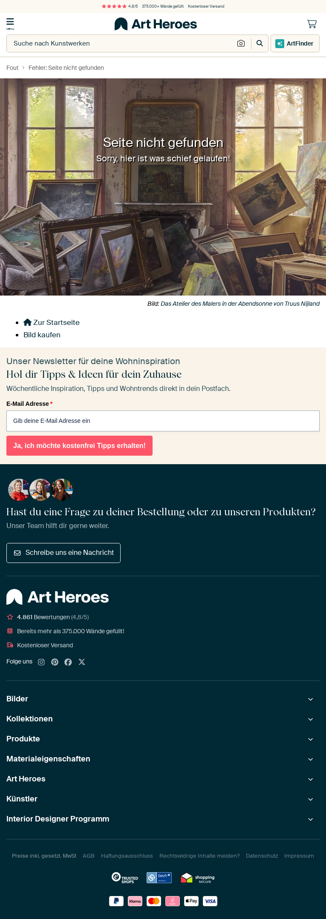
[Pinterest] (55, 663)
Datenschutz (262, 855)
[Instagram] (41, 663)
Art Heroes (26, 779)
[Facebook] (68, 663)
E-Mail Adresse (29, 403)
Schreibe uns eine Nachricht (63, 552)
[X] (82, 663)
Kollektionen (29, 719)
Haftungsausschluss (127, 855)
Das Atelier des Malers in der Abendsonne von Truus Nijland (240, 303)
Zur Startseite (51, 322)
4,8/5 (120, 6)
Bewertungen (47, 617)
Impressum (299, 855)
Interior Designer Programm (57, 819)
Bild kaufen (42, 334)
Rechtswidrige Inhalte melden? (199, 855)
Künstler (22, 799)
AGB (89, 855)
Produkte (23, 739)
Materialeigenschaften (48, 759)
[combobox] (120, 43)
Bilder (17, 699)
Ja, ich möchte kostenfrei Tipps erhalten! (79, 445)
